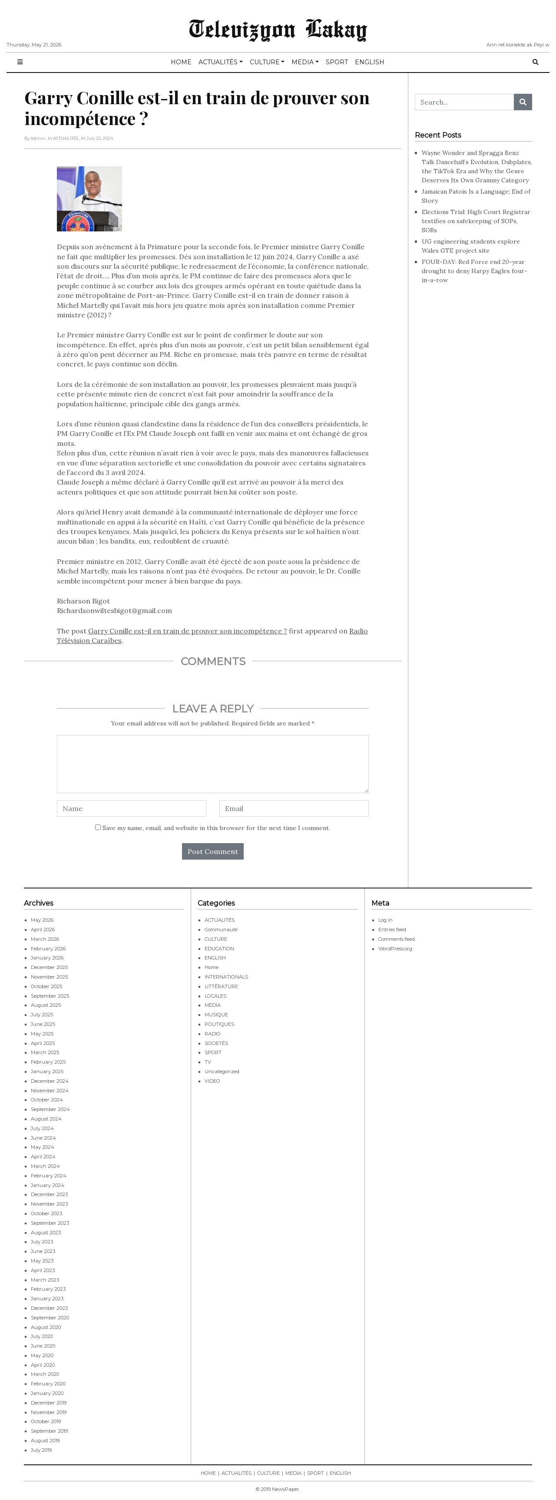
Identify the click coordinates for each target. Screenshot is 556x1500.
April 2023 (43, 1270)
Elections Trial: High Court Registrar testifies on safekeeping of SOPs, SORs (476, 221)
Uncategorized (222, 1071)
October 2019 (46, 1421)
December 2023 (49, 1194)
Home (211, 967)
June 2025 (43, 1024)
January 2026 (47, 958)
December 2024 (50, 1081)
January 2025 (47, 1071)
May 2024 (42, 1147)
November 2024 (50, 1091)
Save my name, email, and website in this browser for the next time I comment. (216, 828)
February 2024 (48, 1176)
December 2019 (48, 1403)
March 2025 (45, 1052)
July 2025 (42, 1015)
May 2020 (42, 1355)
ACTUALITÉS (218, 62)
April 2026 (43, 929)
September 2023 (50, 1223)
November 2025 (49, 977)
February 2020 (48, 1384)
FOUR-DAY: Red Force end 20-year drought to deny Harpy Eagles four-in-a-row (474, 271)
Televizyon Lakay (278, 27)
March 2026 (45, 939)
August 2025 (46, 1005)
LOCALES (215, 996)
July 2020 (42, 1336)
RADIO (213, 1034)
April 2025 (43, 1043)
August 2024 (46, 1119)
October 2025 (46, 986)
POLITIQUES (219, 1024)
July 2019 (41, 1450)
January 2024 (47, 1185)
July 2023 (42, 1242)
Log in (385, 920)
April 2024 (43, 1157)
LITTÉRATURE (221, 986)
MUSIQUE (216, 1015)
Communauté (221, 929)
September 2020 (50, 1318)
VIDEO (212, 1081)
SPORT (337, 62)
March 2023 (45, 1280)
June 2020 (43, 1346)
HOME (181, 62)
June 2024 (43, 1138)
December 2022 (49, 1308)
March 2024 (45, 1166)
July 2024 (42, 1128)
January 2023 (47, 1299)
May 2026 (42, 920)
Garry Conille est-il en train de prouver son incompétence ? (187, 630)
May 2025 (42, 1034)
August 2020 (46, 1327)
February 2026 (48, 949)
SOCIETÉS (216, 1043)
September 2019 (49, 1431)
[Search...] (464, 102)
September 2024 (50, 1109)
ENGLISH (369, 62)
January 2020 (47, 1393)
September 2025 (50, 996)
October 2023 (46, 1213)
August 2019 (45, 1440)
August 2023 (46, 1233)
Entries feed (392, 929)
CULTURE (265, 62)
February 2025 (48, 1062)
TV (208, 1062)
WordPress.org (395, 949)
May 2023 (42, 1261)
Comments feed (396, 939)
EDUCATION (219, 949)
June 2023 (43, 1251)
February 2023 (48, 1289)
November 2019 (48, 1412)
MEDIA (302, 62)
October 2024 (47, 1100)
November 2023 (49, 1204)
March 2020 (45, 1374)
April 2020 (43, 1365)
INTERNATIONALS (226, 977)
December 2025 (49, 967)
